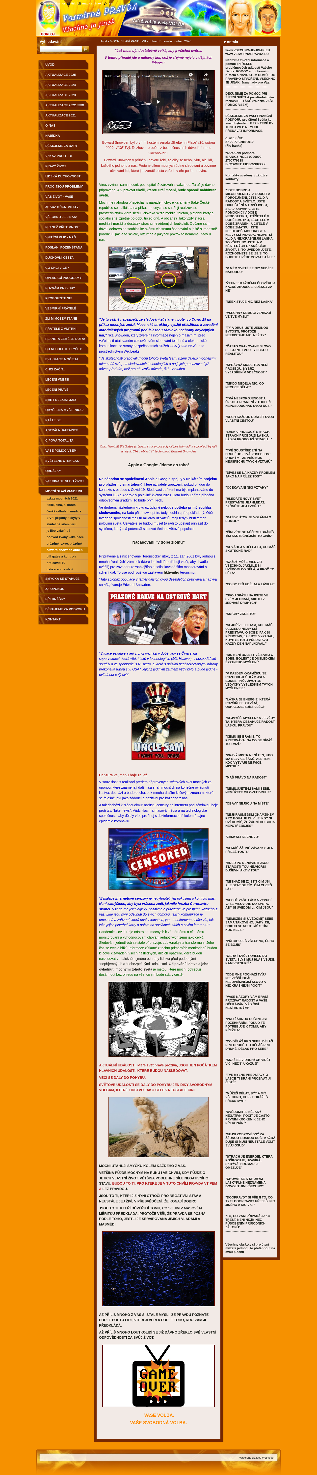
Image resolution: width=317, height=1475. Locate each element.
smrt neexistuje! (60, 400)
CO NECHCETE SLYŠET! (63, 349)
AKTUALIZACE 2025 (60, 75)
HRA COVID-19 (56, 563)
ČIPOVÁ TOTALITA (59, 440)
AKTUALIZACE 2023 (60, 95)
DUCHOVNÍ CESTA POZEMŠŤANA (59, 259)
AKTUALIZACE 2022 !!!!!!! (64, 105)
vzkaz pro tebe (59, 156)
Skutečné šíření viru (61, 524)
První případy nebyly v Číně (63, 518)
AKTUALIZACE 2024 (60, 85)
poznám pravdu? (60, 288)
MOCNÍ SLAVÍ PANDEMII (128, 41)
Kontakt (53, 619)
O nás (50, 125)
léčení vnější (57, 379)
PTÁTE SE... (54, 420)
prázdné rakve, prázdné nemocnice (64, 544)
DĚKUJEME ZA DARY (61, 146)
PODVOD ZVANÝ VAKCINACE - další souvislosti (65, 537)
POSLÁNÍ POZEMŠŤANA (63, 247)
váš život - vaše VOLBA (59, 198)
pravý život (55, 166)
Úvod (103, 41)
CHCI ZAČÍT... (55, 369)
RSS (110, 3)
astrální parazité (61, 430)
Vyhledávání (51, 41)
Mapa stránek (92, 3)
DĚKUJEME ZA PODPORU (65, 609)
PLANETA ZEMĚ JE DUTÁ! (65, 339)
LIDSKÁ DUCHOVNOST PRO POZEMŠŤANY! (62, 178)
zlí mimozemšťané (61, 318)
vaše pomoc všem (61, 450)
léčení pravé (57, 389)
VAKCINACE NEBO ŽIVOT (64, 481)
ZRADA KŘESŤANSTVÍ (62, 207)
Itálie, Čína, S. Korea (61, 505)
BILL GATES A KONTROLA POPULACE (61, 557)
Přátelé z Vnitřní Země (61, 330)
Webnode (267, 1457)
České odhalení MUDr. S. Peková (64, 512)
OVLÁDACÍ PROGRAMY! (63, 278)
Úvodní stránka (54, 3)
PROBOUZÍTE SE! (58, 298)
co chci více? (57, 268)
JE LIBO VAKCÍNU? (58, 530)
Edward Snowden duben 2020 (65, 550)
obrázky (53, 471)
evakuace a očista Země (62, 360)
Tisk (73, 3)
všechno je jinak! (61, 217)
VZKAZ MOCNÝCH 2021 (62, 498)
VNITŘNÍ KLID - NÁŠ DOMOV (60, 239)
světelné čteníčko (62, 461)
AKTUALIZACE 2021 (60, 115)
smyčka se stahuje (62, 579)
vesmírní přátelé (60, 308)
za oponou (54, 589)
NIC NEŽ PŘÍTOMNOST (62, 227)
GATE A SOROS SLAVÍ (60, 569)
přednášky (55, 599)
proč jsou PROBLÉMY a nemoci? (64, 188)
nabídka (52, 136)
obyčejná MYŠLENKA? (64, 410)
